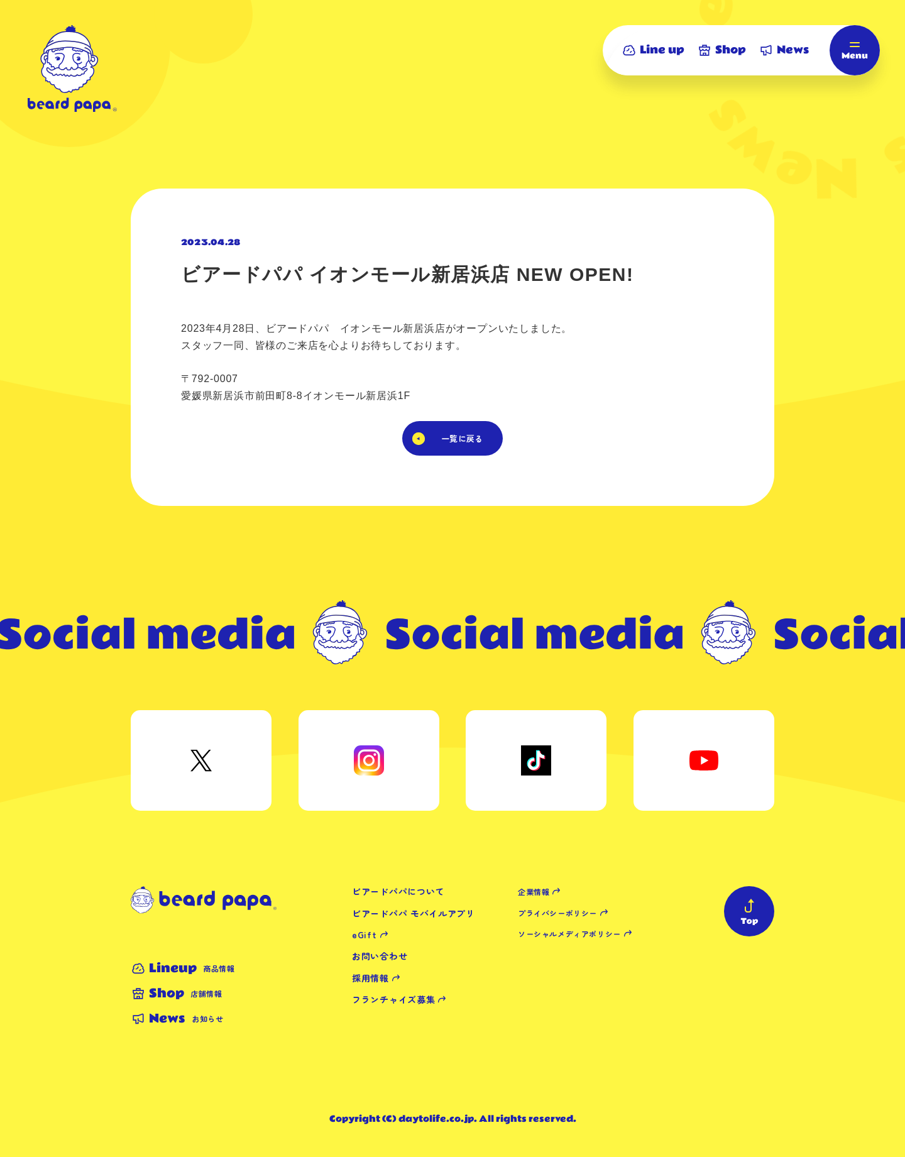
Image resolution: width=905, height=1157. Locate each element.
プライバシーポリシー (557, 913)
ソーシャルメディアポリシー (569, 933)
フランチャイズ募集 (393, 999)
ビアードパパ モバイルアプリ (413, 913)
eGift (364, 934)
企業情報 (533, 891)
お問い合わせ (379, 956)
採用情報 (370, 978)
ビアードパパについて (398, 891)
